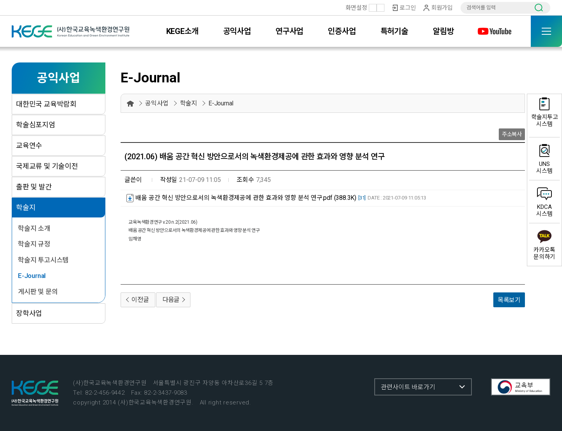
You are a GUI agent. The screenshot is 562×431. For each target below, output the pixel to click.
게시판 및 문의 (38, 292)
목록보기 (509, 300)
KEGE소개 (182, 31)
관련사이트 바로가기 (408, 387)
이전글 (140, 299)
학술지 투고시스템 (43, 260)
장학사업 (29, 313)
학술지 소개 (34, 228)
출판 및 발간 (34, 187)
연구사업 (289, 31)
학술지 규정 (34, 244)
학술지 (26, 207)
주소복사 (512, 134)
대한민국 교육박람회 (46, 104)
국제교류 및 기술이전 (47, 166)
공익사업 (237, 31)
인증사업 (342, 31)
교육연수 (29, 145)
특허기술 (394, 31)
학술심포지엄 (35, 125)
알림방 (443, 31)
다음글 (171, 299)
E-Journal (32, 276)
